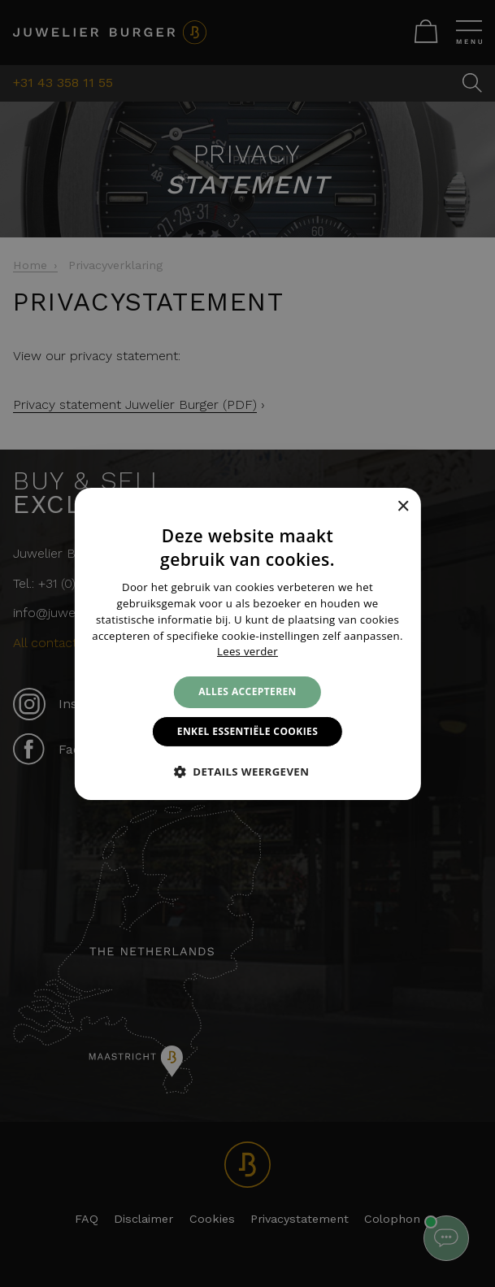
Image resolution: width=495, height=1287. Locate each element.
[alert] (247, 643)
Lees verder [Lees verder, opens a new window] (247, 651)
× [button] (403, 507)
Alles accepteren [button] (247, 691)
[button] (248, 771)
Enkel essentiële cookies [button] (247, 731)
